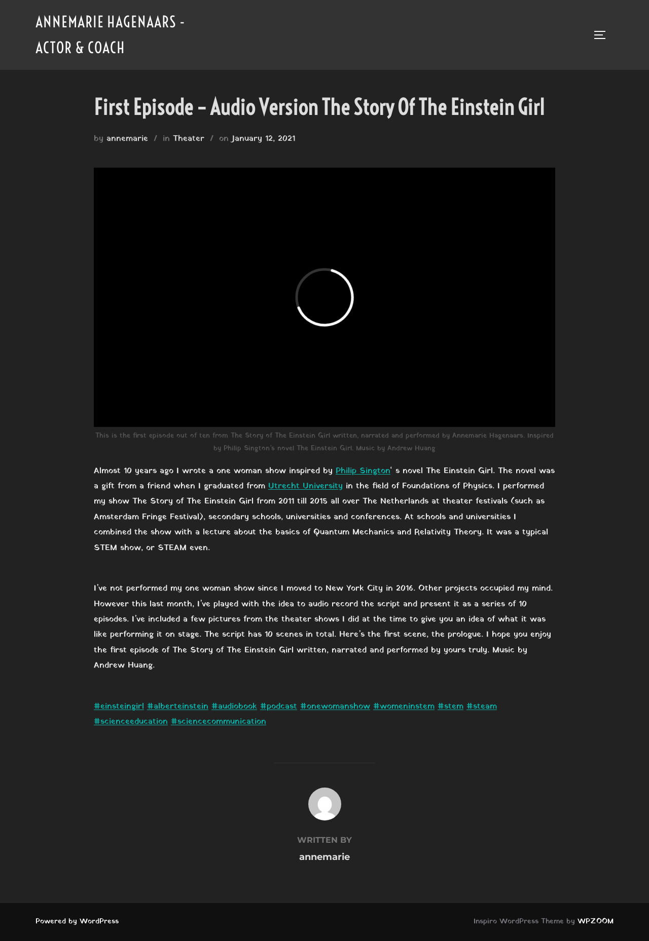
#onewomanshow (335, 706)
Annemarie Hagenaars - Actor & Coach (110, 34)
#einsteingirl (119, 706)
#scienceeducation (131, 722)
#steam (481, 706)
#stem (450, 706)
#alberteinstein (177, 706)
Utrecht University (305, 486)
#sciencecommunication (218, 722)
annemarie (127, 139)
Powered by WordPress (77, 921)
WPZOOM (596, 921)
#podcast (278, 706)
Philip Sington (363, 471)
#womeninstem (404, 706)
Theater (188, 139)
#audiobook (234, 706)
